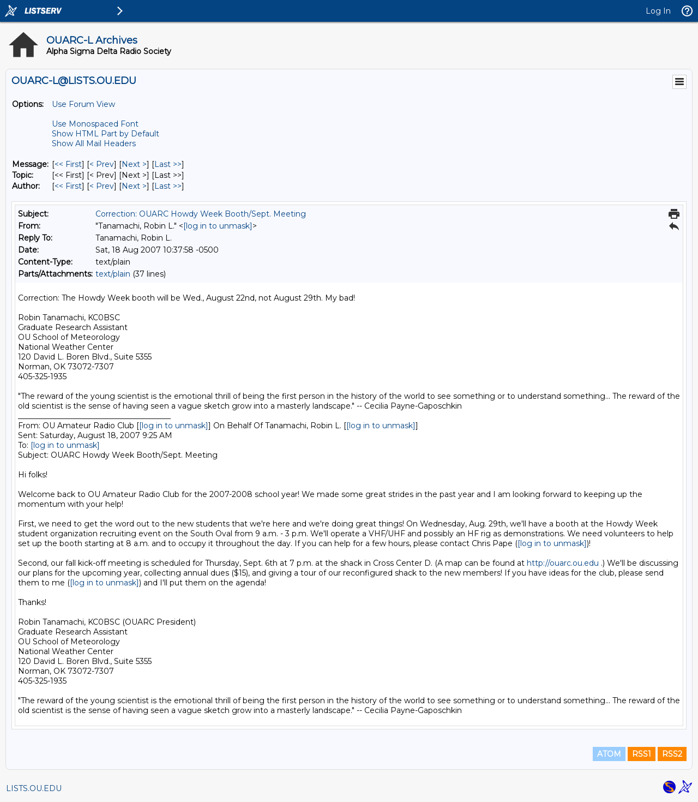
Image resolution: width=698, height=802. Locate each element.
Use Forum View (83, 104)
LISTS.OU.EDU (34, 788)
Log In (658, 11)
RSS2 (672, 754)
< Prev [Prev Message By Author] (101, 186)
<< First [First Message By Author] (68, 186)
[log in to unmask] (217, 226)
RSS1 (641, 754)
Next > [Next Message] (134, 164)
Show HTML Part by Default (105, 134)
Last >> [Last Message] (168, 164)
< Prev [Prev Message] (101, 164)
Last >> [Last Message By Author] (168, 186)
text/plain (112, 274)
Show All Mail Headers (94, 143)
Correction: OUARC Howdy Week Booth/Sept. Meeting (200, 214)
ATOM (609, 754)
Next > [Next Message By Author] (134, 186)
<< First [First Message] (68, 164)
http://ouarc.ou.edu (563, 563)
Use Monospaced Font (95, 124)
